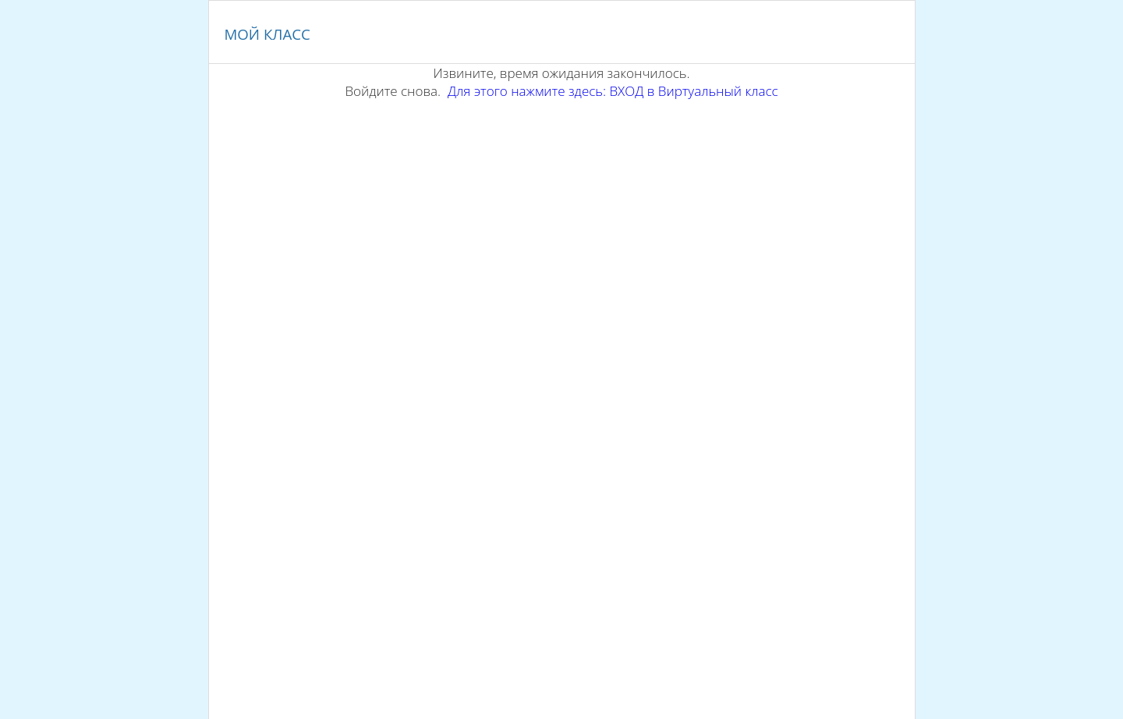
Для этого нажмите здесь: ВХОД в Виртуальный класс (613, 91)
